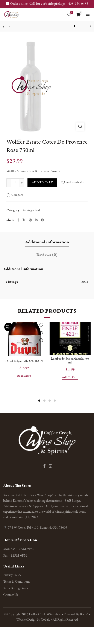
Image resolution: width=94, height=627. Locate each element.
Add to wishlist (75, 183)
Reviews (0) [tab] (47, 255)
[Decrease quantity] (8, 182)
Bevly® (84, 614)
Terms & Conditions (16, 581)
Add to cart (42, 183)
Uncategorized (30, 210)
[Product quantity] (15, 182)
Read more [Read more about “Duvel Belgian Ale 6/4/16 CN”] (24, 376)
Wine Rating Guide (16, 588)
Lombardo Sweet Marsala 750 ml (70, 361)
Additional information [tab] (47, 242)
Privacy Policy (12, 575)
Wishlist (71, 12)
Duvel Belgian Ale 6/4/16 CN (24, 361)
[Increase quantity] (21, 182)
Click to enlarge (80, 126)
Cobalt (45, 619)
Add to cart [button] (70, 377)
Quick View (41, 340)
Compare (17, 195)
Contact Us (10, 595)
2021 (84, 282)
